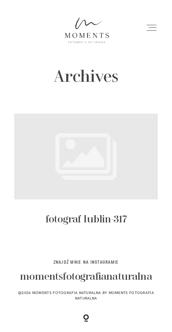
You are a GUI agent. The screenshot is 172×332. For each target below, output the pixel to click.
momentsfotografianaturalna (86, 277)
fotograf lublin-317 (86, 175)
